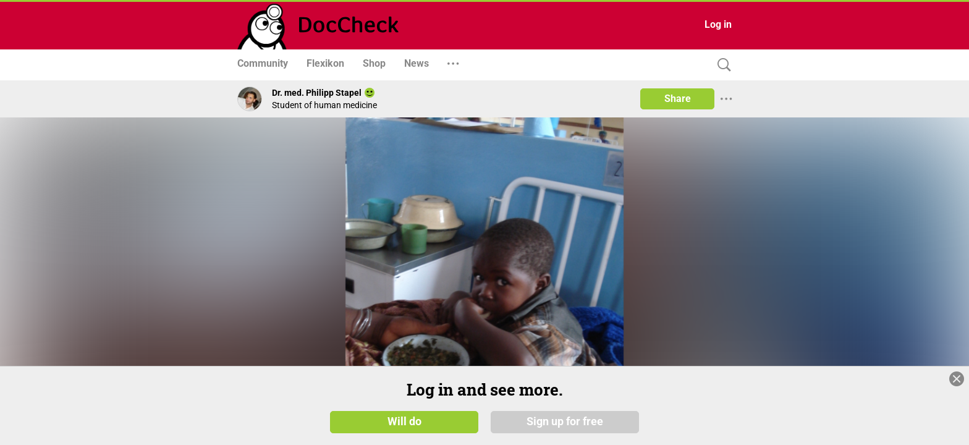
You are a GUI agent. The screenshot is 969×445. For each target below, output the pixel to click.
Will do (404, 421)
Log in (718, 24)
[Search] (721, 65)
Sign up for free (565, 421)
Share (677, 98)
